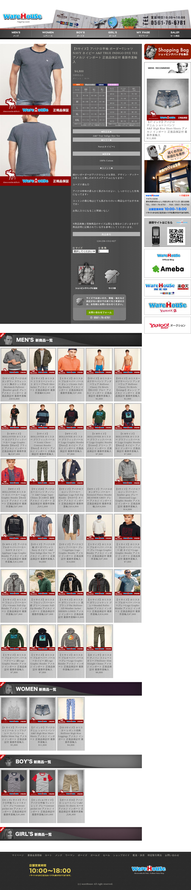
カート (48, 855)
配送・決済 (139, 855)
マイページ (18, 855)
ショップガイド (121, 855)
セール (106, 855)
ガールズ (95, 855)
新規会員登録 (35, 855)
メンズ (58, 855)
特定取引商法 (155, 855)
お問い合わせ (172, 855)
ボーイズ (82, 855)
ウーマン (70, 855)
